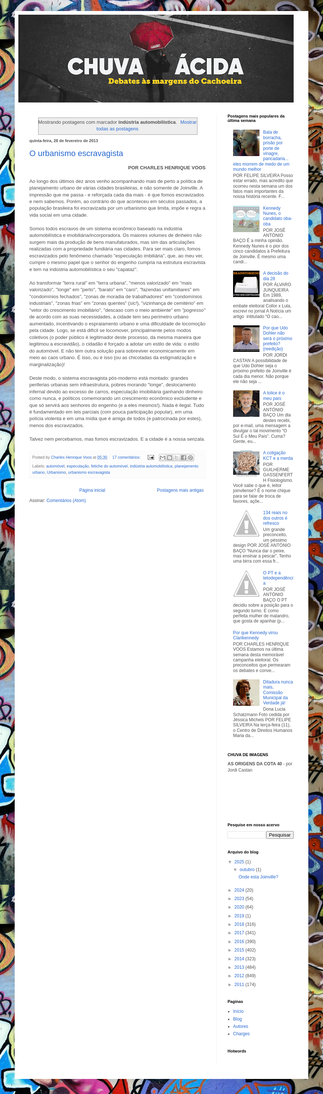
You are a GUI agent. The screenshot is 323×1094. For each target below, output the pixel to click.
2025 (240, 861)
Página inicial (92, 490)
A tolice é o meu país (274, 395)
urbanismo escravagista (89, 472)
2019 (240, 915)
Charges (241, 1033)
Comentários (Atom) (66, 500)
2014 (240, 958)
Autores (240, 1026)
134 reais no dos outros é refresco (275, 518)
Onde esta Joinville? (258, 877)
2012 (240, 975)
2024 (240, 890)
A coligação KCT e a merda (278, 455)
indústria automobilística (151, 466)
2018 (240, 924)
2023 (240, 898)
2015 (240, 950)
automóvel (55, 466)
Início (238, 1011)
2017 (240, 932)
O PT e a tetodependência (278, 578)
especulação (78, 466)
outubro (248, 869)
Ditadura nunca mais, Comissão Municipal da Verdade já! (278, 692)
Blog (237, 1019)
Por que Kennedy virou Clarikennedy (255, 635)
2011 (240, 984)
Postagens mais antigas (180, 490)
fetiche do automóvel (109, 466)
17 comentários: (127, 457)
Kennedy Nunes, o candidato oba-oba (277, 216)
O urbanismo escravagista (76, 153)
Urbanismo (56, 472)
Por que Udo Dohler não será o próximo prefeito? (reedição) (277, 338)
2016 (240, 941)
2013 (240, 967)
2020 (240, 907)
